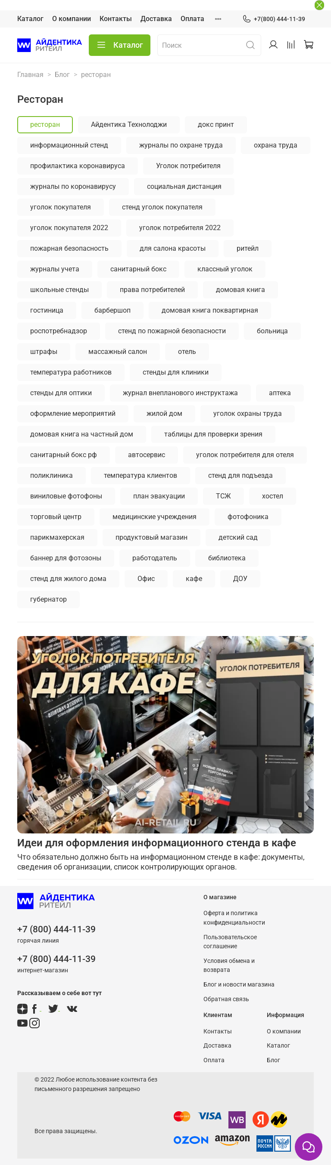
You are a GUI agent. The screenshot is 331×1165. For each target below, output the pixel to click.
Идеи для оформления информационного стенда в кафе (156, 843)
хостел (272, 496)
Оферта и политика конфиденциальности (234, 918)
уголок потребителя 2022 (180, 228)
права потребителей (152, 290)
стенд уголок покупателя (162, 207)
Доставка (156, 19)
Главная (30, 75)
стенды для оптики (61, 393)
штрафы (43, 351)
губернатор (48, 599)
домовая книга (240, 290)
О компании (71, 19)
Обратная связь (226, 999)
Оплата (192, 19)
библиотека (227, 558)
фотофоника (248, 517)
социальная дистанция (184, 186)
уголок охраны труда (247, 413)
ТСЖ (223, 496)
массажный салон (117, 351)
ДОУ (240, 579)
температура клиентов (140, 475)
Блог (62, 75)
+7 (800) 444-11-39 (56, 929)
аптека (280, 393)
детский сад (238, 537)
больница (272, 331)
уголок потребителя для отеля (245, 455)
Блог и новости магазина (239, 984)
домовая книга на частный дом (81, 434)
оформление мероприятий (73, 413)
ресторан (45, 124)
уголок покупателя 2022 (69, 228)
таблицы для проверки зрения (213, 434)
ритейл (248, 248)
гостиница (46, 310)
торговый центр (55, 517)
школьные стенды (59, 290)
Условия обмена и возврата (229, 965)
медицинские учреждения (154, 517)
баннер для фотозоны (65, 558)
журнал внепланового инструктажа (180, 393)
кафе (194, 579)
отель (187, 351)
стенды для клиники (176, 372)
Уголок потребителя (188, 166)
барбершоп (112, 310)
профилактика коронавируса (77, 166)
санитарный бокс (138, 269)
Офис (146, 579)
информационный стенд (69, 145)
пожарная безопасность (69, 248)
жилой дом (164, 413)
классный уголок (225, 269)
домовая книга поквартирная (210, 310)
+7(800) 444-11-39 (273, 19)
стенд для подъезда (240, 475)
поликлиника (51, 475)
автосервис (146, 455)
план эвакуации (159, 496)
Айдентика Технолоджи (129, 124)
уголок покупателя (60, 207)
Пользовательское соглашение (230, 942)
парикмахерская (57, 537)
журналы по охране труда (181, 145)
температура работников (71, 372)
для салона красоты (173, 248)
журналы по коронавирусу (73, 186)
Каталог (30, 19)
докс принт (216, 124)
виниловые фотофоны (66, 496)
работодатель (154, 558)
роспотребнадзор (58, 331)
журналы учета (54, 269)
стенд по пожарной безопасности (172, 331)
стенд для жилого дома (68, 579)
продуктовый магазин (151, 537)
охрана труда (275, 145)
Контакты (116, 19)
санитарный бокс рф (63, 455)
